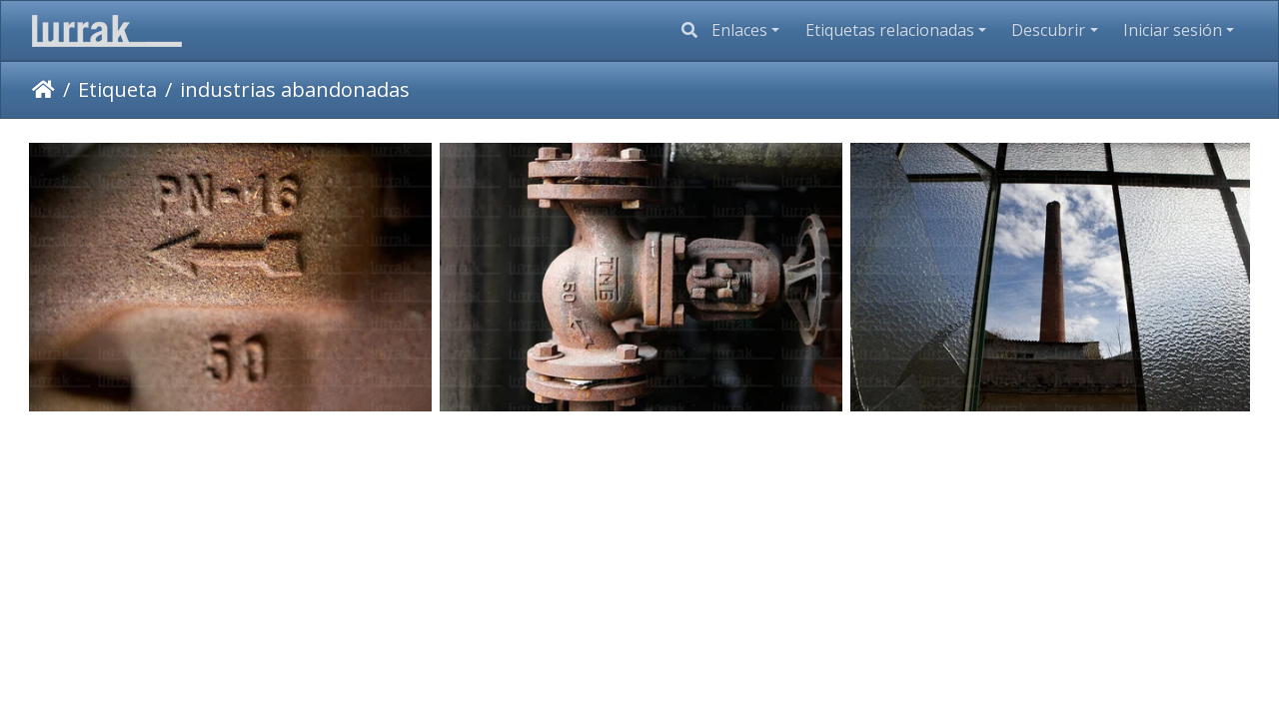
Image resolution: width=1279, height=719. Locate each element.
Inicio (43, 90)
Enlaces (739, 30)
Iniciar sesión (1172, 30)
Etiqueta (117, 89)
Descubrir (1048, 30)
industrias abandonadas (295, 89)
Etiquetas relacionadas (889, 30)
